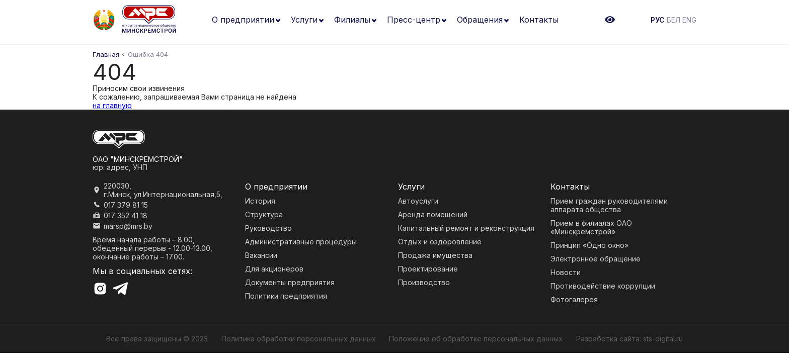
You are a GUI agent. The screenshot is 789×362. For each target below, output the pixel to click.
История (260, 201)
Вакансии (261, 255)
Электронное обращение (595, 258)
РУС (658, 20)
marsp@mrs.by (128, 226)
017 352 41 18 (125, 215)
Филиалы (352, 20)
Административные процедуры (301, 241)
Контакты (539, 20)
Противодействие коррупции (602, 286)
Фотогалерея (574, 299)
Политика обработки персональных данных (298, 338)
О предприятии (243, 20)
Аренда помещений (432, 214)
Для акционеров (274, 268)
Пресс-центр (413, 20)
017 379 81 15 (126, 205)
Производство (424, 282)
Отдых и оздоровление (440, 241)
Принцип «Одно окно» (589, 245)
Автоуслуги (418, 201)
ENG (689, 20)
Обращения (480, 20)
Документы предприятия (290, 282)
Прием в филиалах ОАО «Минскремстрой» (591, 227)
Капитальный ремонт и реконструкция (466, 228)
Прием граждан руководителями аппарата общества (609, 205)
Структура (264, 214)
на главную (112, 105)
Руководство (268, 228)
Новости (565, 272)
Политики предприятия (286, 296)
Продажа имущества (435, 255)
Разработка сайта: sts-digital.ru (629, 338)
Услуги (304, 20)
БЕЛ (673, 20)
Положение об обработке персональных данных (476, 338)
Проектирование (428, 268)
